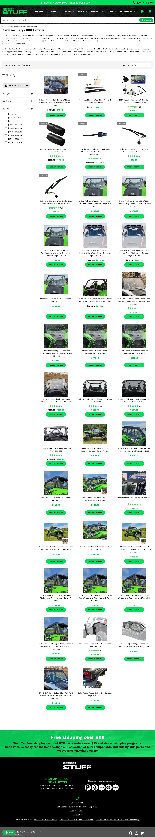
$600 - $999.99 (13, 139)
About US (77, 815)
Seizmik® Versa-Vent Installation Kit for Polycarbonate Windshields (56, 150)
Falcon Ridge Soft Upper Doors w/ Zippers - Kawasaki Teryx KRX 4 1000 (134, 645)
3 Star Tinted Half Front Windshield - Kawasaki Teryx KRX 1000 (134, 352)
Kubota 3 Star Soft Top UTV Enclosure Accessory (117, 820)
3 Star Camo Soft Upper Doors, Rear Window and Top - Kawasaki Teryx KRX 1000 (134, 598)
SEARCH (146, 20)
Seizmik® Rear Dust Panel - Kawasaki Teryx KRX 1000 (55, 449)
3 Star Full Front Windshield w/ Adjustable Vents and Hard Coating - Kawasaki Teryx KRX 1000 (56, 253)
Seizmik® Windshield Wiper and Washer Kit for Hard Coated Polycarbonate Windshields (95, 151)
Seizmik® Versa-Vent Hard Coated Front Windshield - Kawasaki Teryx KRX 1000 (95, 300)
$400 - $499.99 (13, 132)
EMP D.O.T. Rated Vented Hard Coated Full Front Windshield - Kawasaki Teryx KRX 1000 (134, 301)
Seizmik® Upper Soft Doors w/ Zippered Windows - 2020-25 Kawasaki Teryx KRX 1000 (56, 102)
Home (3, 26)
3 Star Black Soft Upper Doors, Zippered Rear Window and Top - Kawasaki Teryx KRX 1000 (95, 598)
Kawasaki (10, 26)
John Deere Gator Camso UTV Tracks (76, 820)
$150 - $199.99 (13, 121)
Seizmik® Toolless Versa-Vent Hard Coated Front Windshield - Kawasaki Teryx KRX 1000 (134, 253)
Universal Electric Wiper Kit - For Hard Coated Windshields (95, 101)
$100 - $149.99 (13, 118)
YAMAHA (69, 11)
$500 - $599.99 (13, 135)
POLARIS (40, 11)
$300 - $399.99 (13, 128)
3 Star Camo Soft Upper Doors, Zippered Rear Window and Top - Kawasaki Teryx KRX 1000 (56, 646)
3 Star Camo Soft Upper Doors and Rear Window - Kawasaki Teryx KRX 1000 (56, 548)
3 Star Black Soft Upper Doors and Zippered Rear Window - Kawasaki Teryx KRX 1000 (56, 353)
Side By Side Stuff (17, 832)
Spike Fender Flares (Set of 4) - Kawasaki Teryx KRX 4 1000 (95, 694)
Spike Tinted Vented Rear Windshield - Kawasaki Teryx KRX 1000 (134, 400)
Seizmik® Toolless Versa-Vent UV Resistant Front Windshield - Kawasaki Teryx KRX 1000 (95, 253)
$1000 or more (13, 142)
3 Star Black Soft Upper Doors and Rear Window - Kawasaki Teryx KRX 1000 (134, 449)
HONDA (82, 11)
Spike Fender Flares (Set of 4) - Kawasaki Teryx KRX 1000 (95, 645)
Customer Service (77, 811)
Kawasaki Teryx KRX (22, 26)
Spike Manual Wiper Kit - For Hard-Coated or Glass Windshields (134, 150)
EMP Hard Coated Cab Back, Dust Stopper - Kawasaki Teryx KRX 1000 (56, 400)
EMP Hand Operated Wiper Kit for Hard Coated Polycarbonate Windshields (56, 202)
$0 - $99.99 (11, 114)
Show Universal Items (16, 85)
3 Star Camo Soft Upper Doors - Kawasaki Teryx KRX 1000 (95, 499)
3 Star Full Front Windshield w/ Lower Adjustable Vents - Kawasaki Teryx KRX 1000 (95, 203)
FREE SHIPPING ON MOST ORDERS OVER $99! (65, 2)
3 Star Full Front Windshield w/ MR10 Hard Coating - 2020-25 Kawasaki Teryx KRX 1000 (134, 203)
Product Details (56, 115)
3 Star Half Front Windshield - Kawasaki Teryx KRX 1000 (55, 499)
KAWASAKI (97, 11)
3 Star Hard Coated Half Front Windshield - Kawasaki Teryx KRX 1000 (95, 548)
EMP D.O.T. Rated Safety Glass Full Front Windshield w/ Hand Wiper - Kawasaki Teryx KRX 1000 (56, 695)
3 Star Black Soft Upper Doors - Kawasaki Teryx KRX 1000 (95, 352)
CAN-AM (55, 11)
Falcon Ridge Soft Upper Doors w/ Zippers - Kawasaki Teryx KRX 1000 (95, 449)
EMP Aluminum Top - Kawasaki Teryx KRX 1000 (134, 499)
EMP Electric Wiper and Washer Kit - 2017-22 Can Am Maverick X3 (134, 101)
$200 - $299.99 (13, 125)
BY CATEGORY (127, 11)
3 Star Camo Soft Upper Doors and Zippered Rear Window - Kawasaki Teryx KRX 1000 (134, 549)
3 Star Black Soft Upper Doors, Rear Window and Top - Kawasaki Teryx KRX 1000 (56, 598)
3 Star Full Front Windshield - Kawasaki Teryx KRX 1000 (56, 300)
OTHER (111, 11)
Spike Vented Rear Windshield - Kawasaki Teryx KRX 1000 (95, 400)
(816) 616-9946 (143, 2)
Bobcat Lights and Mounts (45, 820)
